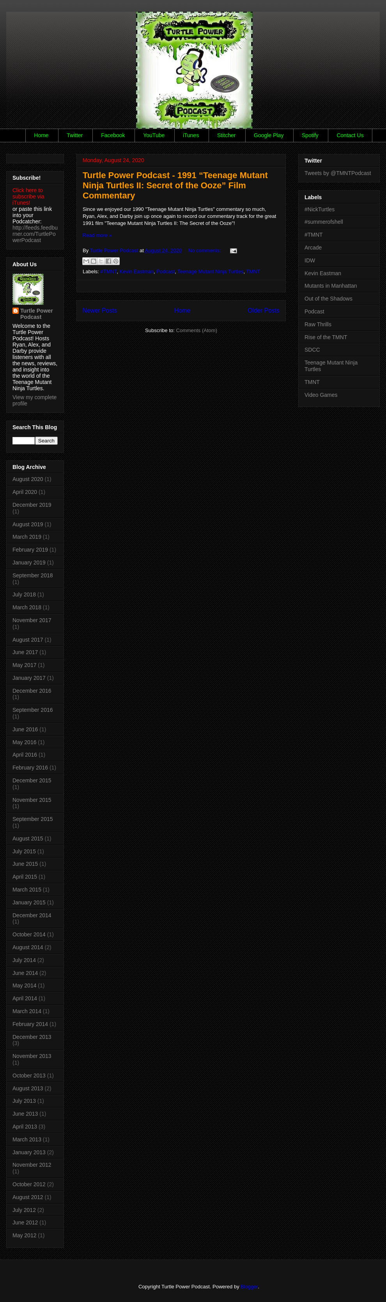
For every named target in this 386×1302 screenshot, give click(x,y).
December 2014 (31, 915)
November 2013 (31, 1056)
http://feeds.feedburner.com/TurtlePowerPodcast (35, 234)
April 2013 (24, 1126)
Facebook (113, 135)
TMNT (253, 271)
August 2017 (27, 640)
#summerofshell (324, 222)
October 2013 (29, 1075)
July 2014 (24, 960)
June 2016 (25, 729)
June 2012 (25, 1222)
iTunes (191, 135)
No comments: (205, 250)
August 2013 (27, 1088)
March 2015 (26, 889)
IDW (310, 260)
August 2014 (27, 947)
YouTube (154, 135)
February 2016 (30, 767)
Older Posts (264, 310)
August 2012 (27, 1197)
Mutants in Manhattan (331, 286)
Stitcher (226, 135)
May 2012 (24, 1235)
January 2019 (29, 562)
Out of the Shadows (328, 298)
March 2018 (26, 607)
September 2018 (32, 575)
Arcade (313, 247)
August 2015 (27, 838)
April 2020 (24, 492)
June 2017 (25, 652)
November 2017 (31, 620)
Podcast (165, 271)
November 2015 (31, 800)
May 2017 (24, 665)
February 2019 (30, 550)
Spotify (310, 135)
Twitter (75, 135)
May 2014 (24, 985)
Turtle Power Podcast (36, 314)
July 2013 (24, 1101)
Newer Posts (100, 310)
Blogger (249, 1287)
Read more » (97, 235)
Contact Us (349, 135)
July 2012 (24, 1210)
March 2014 (26, 1011)
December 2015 (31, 780)
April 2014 (24, 998)
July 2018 (24, 594)
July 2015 (24, 851)
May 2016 (24, 742)
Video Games (321, 395)
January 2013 (29, 1152)
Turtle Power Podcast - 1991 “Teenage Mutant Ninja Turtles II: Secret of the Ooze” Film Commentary (175, 185)
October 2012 (29, 1184)
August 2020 (27, 479)
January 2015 (29, 902)
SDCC (312, 350)
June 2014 (25, 973)
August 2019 (27, 524)
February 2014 (30, 1024)
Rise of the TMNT (326, 337)
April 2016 (24, 755)
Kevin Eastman (137, 271)
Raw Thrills (318, 324)
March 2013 (26, 1139)
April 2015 (24, 877)
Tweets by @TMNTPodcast (338, 173)
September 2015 (32, 819)
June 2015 (25, 864)
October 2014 (29, 934)
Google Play (268, 135)
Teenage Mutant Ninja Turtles (210, 271)
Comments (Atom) (196, 330)
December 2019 (31, 505)
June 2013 (25, 1114)
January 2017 (29, 678)
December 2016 (31, 691)
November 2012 (31, 1165)
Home (41, 135)
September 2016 (32, 710)
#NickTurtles (320, 209)
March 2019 (26, 537)
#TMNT (109, 271)
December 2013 (31, 1037)
